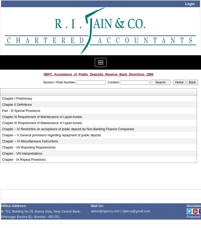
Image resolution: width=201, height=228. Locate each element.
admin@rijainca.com (105, 211)
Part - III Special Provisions (21, 111)
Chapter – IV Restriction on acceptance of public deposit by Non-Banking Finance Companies (68, 129)
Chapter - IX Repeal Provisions (24, 160)
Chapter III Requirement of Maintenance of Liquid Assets (42, 117)
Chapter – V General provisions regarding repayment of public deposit (51, 135)
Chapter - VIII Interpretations (22, 153)
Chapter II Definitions (17, 105)
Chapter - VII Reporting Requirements (28, 147)
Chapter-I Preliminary (17, 98)
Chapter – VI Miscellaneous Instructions (30, 141)
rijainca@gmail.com (136, 211)
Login (190, 4)
